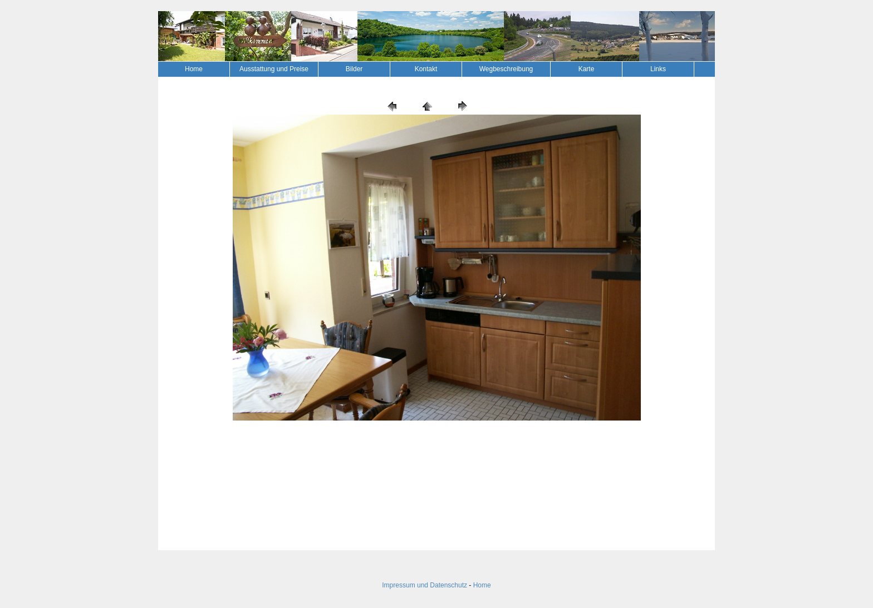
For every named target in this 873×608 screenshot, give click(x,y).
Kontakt (426, 69)
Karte (586, 69)
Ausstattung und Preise (273, 69)
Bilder (354, 69)
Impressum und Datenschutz (424, 585)
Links (658, 69)
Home (194, 69)
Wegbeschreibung (506, 69)
